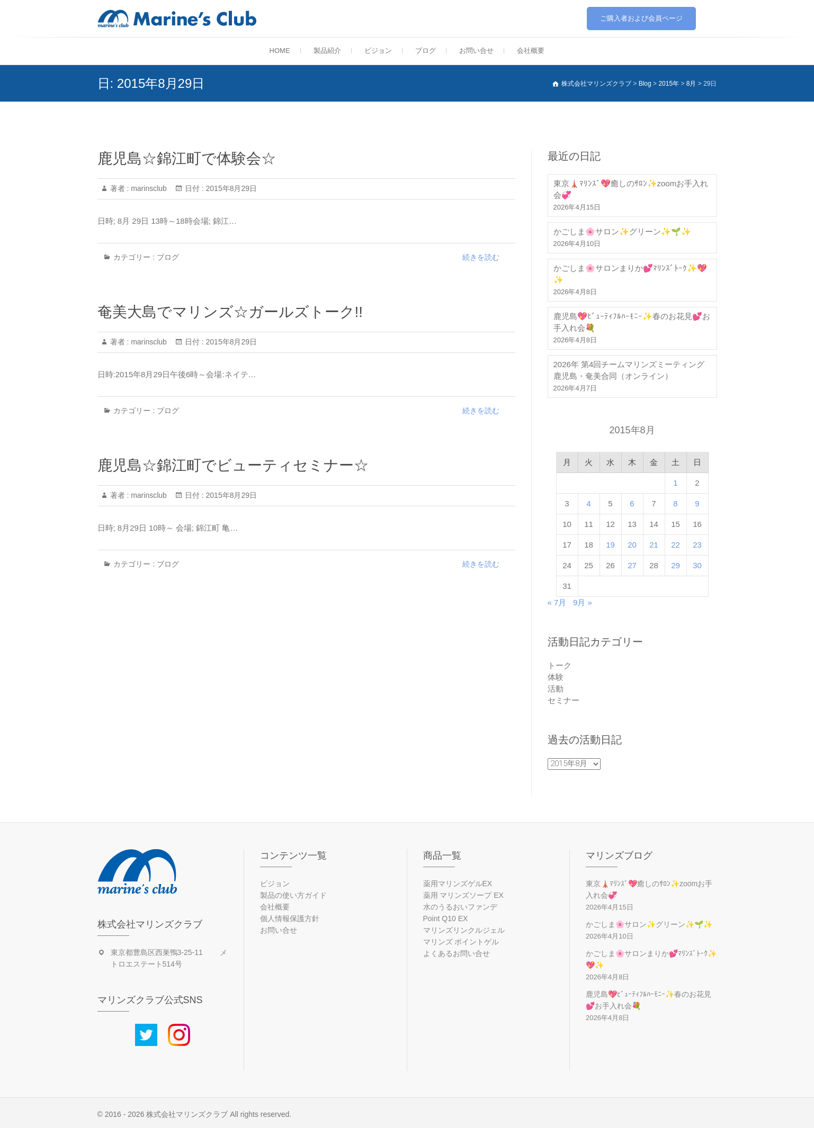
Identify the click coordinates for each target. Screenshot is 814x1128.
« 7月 (557, 602)
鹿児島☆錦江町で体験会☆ (186, 158)
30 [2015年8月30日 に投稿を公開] (697, 565)
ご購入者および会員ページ (641, 18)
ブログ (425, 50)
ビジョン (378, 50)
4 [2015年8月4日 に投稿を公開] (588, 503)
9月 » (582, 602)
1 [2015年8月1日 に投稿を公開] (675, 482)
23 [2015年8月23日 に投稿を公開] (697, 544)
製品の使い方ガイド (293, 895)
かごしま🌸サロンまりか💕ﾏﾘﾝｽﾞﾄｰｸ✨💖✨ (630, 273)
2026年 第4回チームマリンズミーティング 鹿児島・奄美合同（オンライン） (629, 370)
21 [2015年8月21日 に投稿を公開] (653, 544)
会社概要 (530, 50)
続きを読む (480, 257)
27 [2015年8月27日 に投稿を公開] (632, 565)
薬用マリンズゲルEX (458, 883)
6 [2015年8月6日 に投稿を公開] (632, 503)
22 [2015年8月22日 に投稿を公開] (675, 544)
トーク (559, 665)
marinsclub (148, 188)
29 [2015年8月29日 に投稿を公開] (675, 565)
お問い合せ (476, 50)
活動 (555, 688)
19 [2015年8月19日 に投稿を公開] (610, 544)
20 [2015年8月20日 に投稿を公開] (632, 544)
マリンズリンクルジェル (464, 930)
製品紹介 (327, 50)
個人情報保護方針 (289, 918)
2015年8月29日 (230, 188)
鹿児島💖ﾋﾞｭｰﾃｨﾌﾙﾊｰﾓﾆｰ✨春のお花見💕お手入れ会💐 (631, 322)
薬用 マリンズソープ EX (463, 895)
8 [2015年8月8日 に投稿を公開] (675, 503)
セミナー (563, 700)
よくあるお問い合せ (456, 953)
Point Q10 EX (445, 918)
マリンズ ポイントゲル (461, 942)
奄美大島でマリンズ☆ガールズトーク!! (230, 312)
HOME (280, 50)
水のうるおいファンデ (460, 907)
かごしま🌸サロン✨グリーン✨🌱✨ (622, 231)
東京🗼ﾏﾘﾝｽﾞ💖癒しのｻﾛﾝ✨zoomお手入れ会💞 (631, 189)
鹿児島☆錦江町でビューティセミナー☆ (233, 465)
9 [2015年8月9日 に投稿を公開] (697, 503)
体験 (555, 676)
